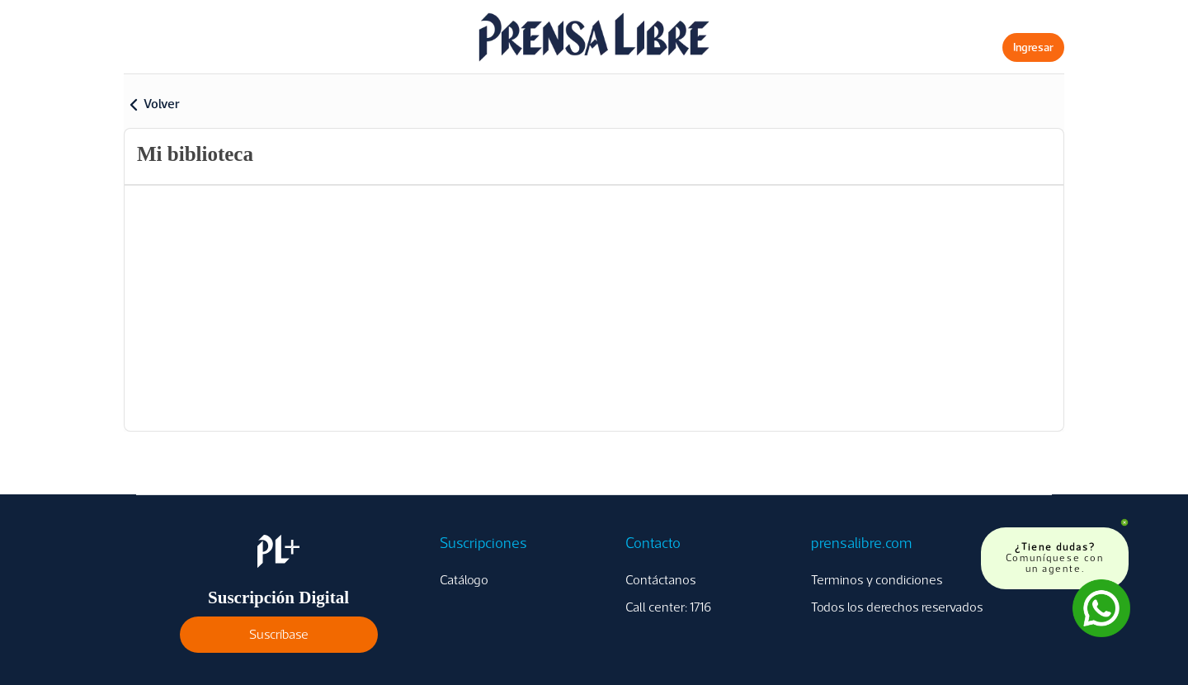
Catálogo (464, 580)
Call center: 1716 (668, 607)
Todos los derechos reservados (897, 607)
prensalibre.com (861, 543)
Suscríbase (279, 634)
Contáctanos (660, 580)
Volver (162, 103)
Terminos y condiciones (877, 580)
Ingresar (1033, 47)
